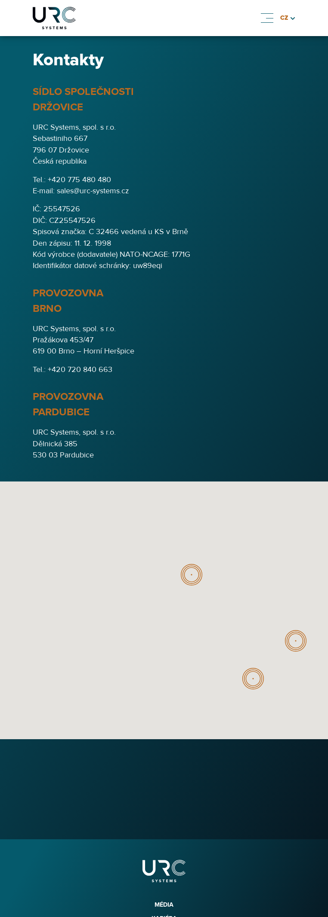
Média (164, 904)
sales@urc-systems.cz (93, 190)
